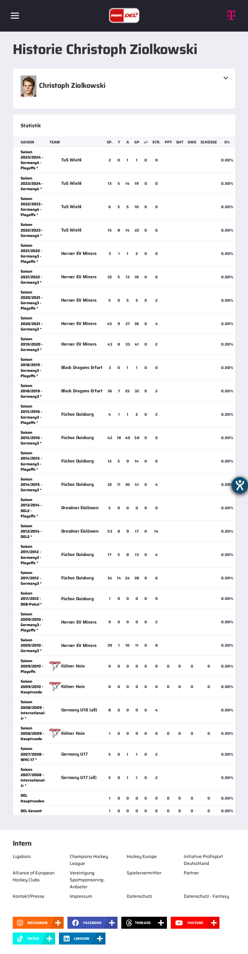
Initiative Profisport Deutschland (203, 860)
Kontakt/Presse (28, 896)
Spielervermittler (144, 872)
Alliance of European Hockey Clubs (33, 876)
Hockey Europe (142, 856)
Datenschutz (139, 896)
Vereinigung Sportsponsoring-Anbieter (87, 879)
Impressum (81, 896)
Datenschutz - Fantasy (206, 896)
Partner (191, 872)
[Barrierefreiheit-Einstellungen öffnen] (240, 485)
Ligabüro (22, 856)
